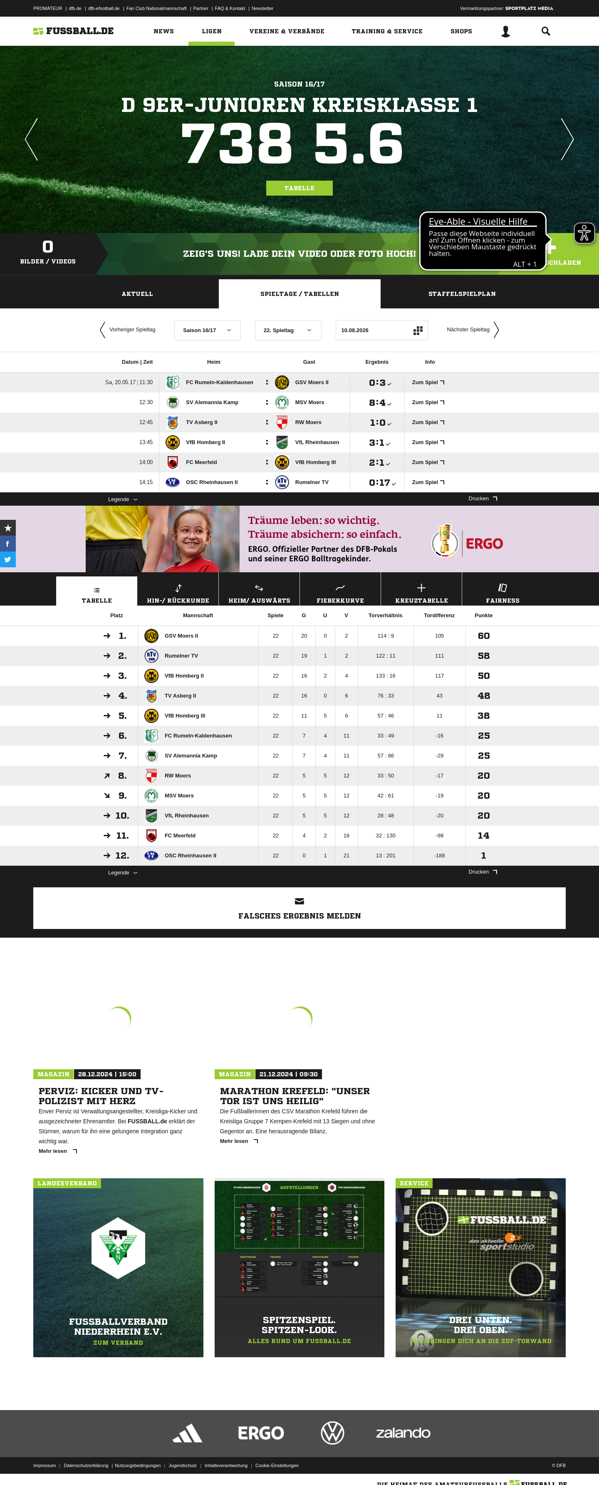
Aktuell (137, 294)
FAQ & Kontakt (230, 8)
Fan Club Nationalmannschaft (156, 8)
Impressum (44, 1465)
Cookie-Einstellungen (277, 1465)
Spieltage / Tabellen (299, 294)
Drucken (483, 498)
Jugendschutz (182, 1465)
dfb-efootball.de (104, 8)
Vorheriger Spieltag (126, 330)
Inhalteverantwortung (226, 1465)
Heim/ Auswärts (259, 592)
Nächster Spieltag (475, 330)
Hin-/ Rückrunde (178, 592)
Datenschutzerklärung (86, 1465)
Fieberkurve (340, 592)
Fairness (502, 592)
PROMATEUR (47, 8)
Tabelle (299, 188)
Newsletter (262, 8)
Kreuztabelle (421, 592)
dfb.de (75, 8)
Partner (200, 8)
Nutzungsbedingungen (138, 1465)
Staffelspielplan (462, 294)
